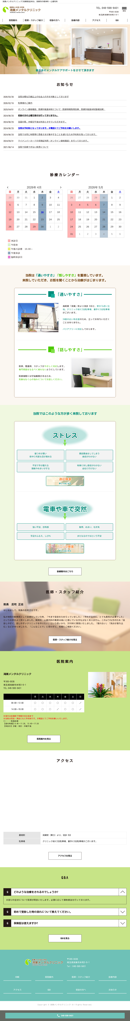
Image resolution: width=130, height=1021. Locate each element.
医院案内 (13, 20)
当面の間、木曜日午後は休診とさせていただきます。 (42, 122)
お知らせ (113, 990)
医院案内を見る (44, 739)
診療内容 (75, 20)
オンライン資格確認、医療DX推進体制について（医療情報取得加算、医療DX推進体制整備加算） (61, 109)
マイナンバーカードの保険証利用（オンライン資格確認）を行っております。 (53, 141)
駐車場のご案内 (25, 103)
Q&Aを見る (65, 938)
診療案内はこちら (65, 571)
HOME (17, 977)
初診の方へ (55, 20)
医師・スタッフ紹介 (34, 20)
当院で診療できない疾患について (33, 147)
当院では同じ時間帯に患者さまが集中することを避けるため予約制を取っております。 (57, 134)
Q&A (117, 20)
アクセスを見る (65, 856)
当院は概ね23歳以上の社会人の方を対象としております (43, 97)
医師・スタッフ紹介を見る (65, 640)
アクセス (96, 20)
